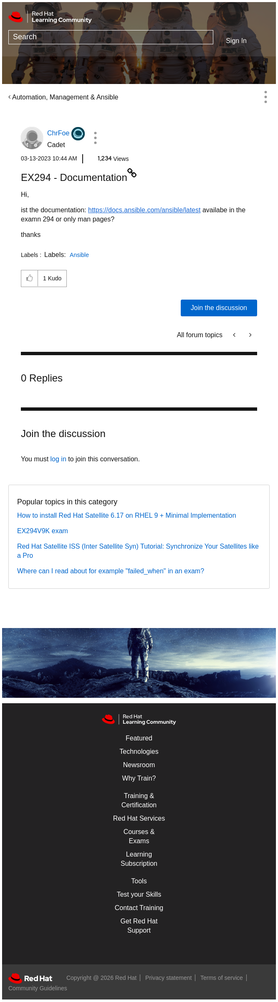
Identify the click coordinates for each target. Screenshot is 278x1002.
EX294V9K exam (42, 530)
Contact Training (139, 907)
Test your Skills (139, 894)
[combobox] (110, 37)
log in (58, 459)
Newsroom (139, 764)
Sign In (236, 40)
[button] (95, 137)
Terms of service (221, 977)
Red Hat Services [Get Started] (139, 818)
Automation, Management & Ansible (65, 97)
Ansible (79, 255)
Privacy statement (168, 977)
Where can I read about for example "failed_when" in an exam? (110, 571)
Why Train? (139, 778)
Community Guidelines (37, 988)
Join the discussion (219, 307)
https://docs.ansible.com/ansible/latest (144, 210)
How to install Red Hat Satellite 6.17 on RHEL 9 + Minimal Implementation (126, 515)
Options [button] (265, 96)
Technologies (138, 751)
